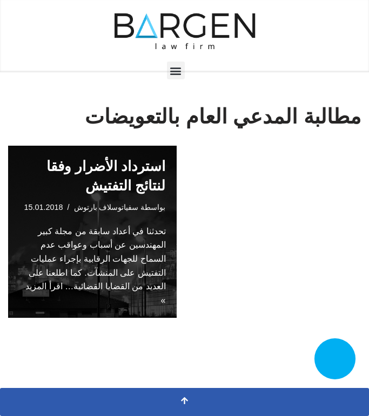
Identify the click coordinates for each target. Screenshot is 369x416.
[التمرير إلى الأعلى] (184, 402)
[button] (176, 70)
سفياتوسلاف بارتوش (106, 207)
